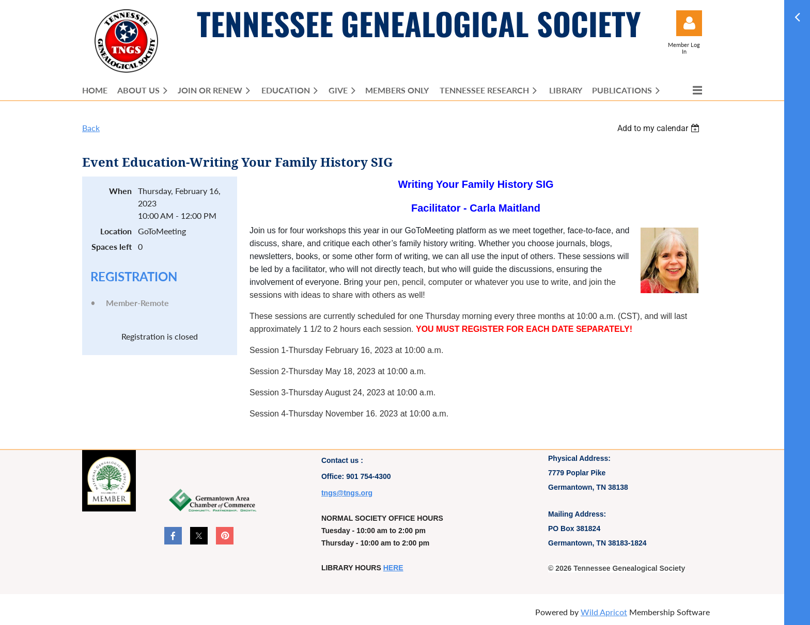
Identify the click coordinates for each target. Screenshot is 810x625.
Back (91, 128)
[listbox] (659, 128)
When (120, 191)
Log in (689, 23)
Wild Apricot (604, 612)
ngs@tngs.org (348, 493)
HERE (393, 568)
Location (116, 231)
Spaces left (111, 246)
